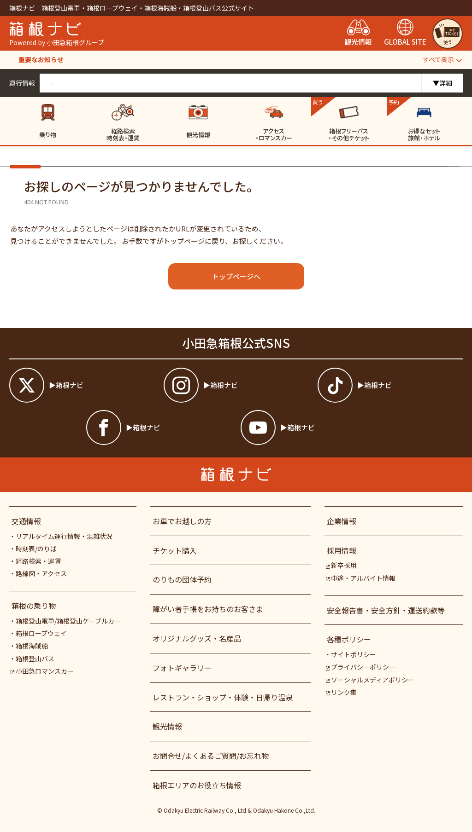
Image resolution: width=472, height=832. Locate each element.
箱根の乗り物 (34, 605)
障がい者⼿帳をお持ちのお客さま (208, 608)
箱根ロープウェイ (41, 633)
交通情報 (26, 520)
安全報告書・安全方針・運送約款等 (386, 610)
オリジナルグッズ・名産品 (197, 638)
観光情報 (167, 726)
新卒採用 (341, 565)
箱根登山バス (35, 658)
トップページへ (236, 276)
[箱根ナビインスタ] (236, 385)
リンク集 (341, 692)
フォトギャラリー (182, 667)
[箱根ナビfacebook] (158, 427)
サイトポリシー (353, 654)
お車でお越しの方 (182, 520)
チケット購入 (175, 550)
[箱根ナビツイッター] (81, 385)
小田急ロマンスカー (42, 671)
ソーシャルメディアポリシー (370, 679)
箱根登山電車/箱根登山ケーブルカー (68, 620)
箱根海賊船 (32, 645)
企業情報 (341, 520)
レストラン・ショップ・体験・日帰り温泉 (223, 697)
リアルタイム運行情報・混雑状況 (64, 536)
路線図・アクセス (41, 573)
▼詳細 (442, 82)
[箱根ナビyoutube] (313, 427)
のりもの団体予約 (182, 579)
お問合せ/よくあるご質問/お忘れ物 (211, 755)
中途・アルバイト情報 (360, 578)
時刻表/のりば (36, 548)
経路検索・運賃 (38, 561)
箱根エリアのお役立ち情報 (197, 785)
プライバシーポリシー (360, 666)
